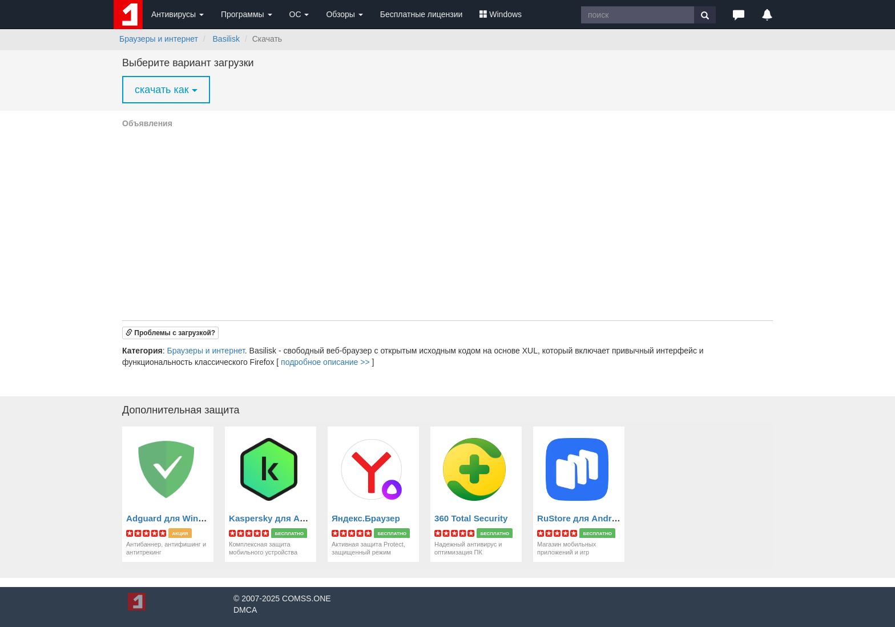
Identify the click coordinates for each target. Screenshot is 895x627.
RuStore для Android (580, 518)
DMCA (245, 609)
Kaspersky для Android (277, 518)
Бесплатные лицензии (421, 14)
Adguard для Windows (173, 518)
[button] (738, 14)
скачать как (166, 89)
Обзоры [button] (344, 14)
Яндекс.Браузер (366, 518)
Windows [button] (500, 14)
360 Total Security (470, 518)
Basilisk (226, 38)
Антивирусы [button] (177, 14)
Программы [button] (246, 14)
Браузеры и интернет (158, 38)
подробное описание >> (325, 362)
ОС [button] (299, 14)
